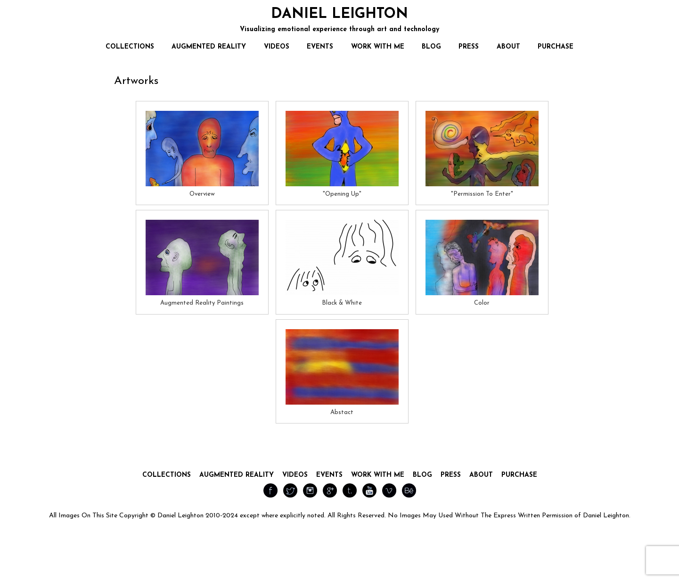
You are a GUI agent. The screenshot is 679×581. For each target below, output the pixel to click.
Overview (202, 194)
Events (329, 475)
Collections (166, 475)
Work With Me (377, 475)
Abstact (341, 412)
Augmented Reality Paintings (202, 303)
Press (451, 475)
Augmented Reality (236, 475)
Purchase (519, 475)
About (481, 475)
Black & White (342, 303)
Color (482, 303)
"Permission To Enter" (482, 194)
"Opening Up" (342, 194)
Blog (422, 475)
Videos (295, 475)
